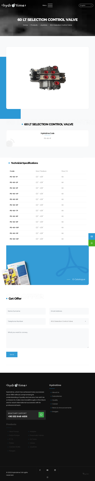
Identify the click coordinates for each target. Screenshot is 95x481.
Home (25, 25)
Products (34, 25)
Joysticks (43, 25)
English (82, 5)
